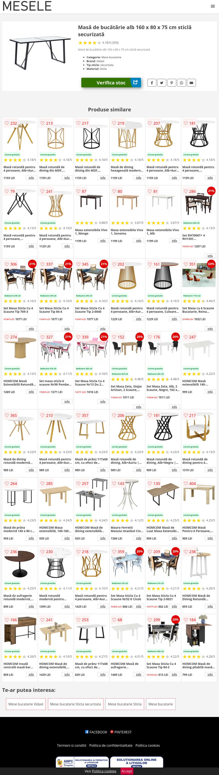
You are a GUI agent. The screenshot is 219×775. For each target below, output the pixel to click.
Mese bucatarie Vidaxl (25, 704)
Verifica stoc (119, 82)
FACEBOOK (96, 732)
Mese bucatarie (160, 704)
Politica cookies (148, 745)
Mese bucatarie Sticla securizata (75, 704)
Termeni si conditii (71, 745)
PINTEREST (121, 732)
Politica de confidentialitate (111, 745)
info (31, 178)
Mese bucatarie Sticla (125, 704)
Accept (126, 771)
